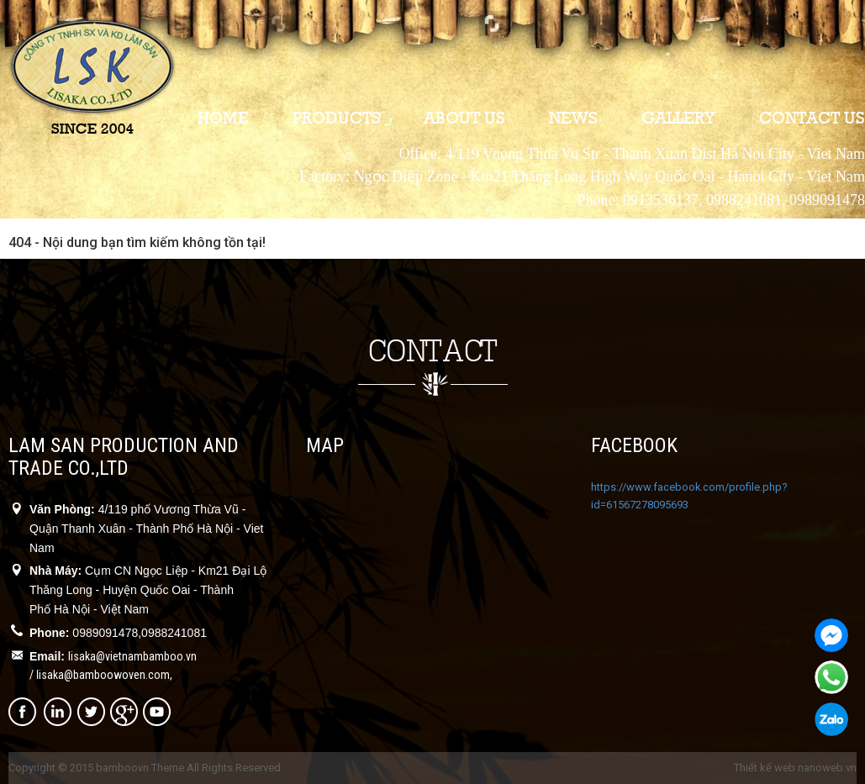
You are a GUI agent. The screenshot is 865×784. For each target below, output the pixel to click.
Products (337, 117)
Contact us (812, 117)
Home (223, 117)
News (573, 117)
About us (464, 117)
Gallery (678, 117)
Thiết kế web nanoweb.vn (795, 767)
